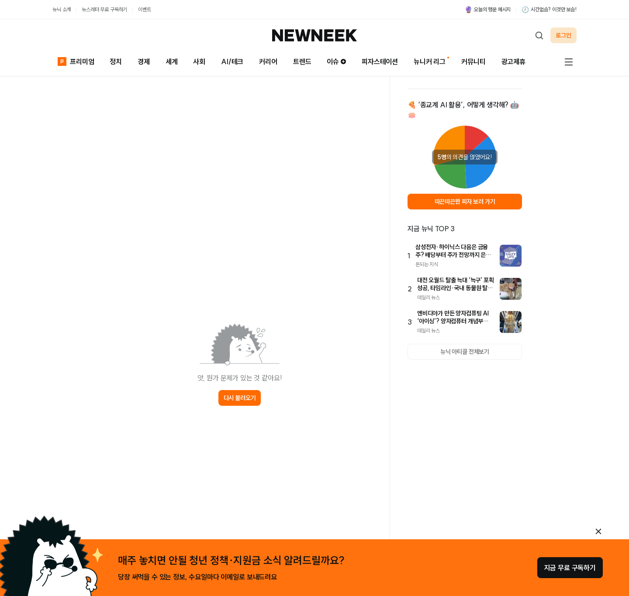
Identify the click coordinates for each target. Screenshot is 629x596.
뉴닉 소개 (61, 9)
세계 (172, 61)
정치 (116, 61)
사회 (199, 61)
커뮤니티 (473, 61)
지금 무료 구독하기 (570, 567)
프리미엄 (76, 61)
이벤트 (144, 9)
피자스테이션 (380, 61)
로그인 (563, 35)
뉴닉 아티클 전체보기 (464, 352)
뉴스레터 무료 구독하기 (104, 9)
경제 (144, 61)
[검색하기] (539, 35)
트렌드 (302, 61)
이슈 (336, 61)
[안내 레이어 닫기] (598, 531)
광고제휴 (513, 61)
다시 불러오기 (240, 398)
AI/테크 (232, 61)
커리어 (268, 61)
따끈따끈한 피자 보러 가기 (465, 202)
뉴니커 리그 (430, 61)
